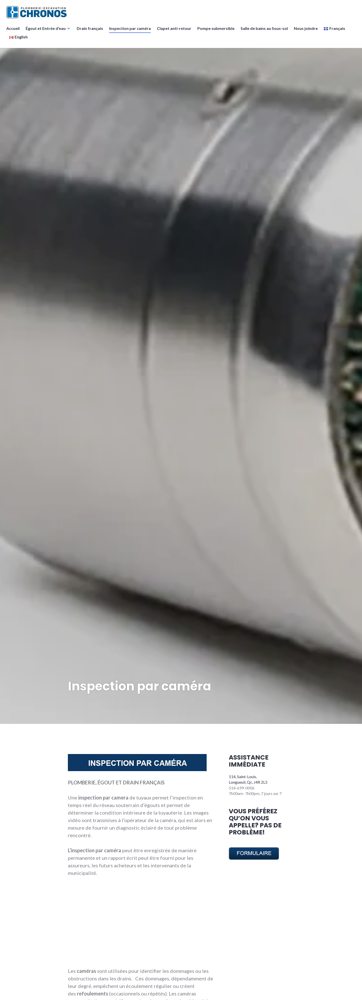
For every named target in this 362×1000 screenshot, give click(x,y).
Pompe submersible (217, 31)
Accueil (14, 31)
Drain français (91, 31)
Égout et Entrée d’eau (47, 31)
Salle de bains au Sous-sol (265, 31)
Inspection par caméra (131, 31)
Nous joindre (307, 31)
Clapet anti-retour (175, 31)
